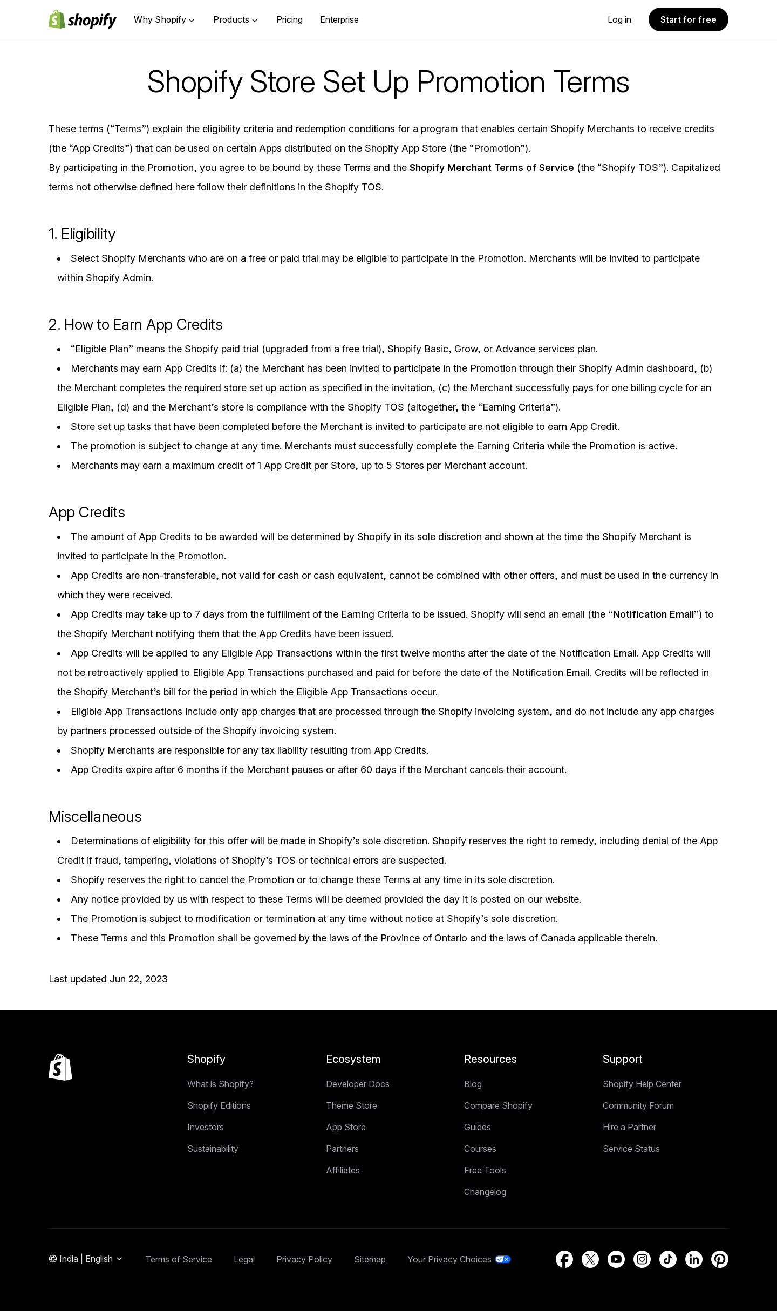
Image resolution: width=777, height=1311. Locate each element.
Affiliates (343, 1170)
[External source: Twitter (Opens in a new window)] (590, 1259)
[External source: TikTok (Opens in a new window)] (668, 1259)
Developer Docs (358, 1083)
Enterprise (339, 19)
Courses (480, 1148)
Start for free (688, 19)
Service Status (631, 1148)
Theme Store (351, 1105)
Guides (477, 1127)
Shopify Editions (219, 1105)
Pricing (289, 19)
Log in (619, 19)
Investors (205, 1127)
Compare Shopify (498, 1105)
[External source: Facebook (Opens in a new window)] (564, 1259)
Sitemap (370, 1259)
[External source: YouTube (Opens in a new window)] (616, 1259)
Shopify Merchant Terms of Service (492, 167)
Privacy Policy (304, 1259)
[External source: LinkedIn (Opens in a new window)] (694, 1259)
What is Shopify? (220, 1083)
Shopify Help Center (642, 1083)
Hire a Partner (629, 1127)
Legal (244, 1259)
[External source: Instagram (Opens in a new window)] (642, 1259)
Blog (473, 1083)
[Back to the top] (60, 1067)
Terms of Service (178, 1259)
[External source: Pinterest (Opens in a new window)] (719, 1259)
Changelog (485, 1191)
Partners (342, 1148)
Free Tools (485, 1170)
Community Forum (638, 1105)
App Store (346, 1127)
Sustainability (212, 1148)
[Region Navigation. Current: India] (86, 1259)
